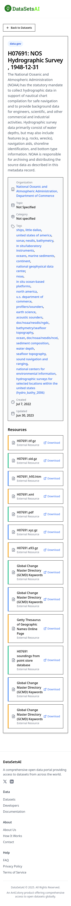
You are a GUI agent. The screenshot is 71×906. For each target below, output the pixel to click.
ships (20, 230)
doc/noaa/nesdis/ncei (42, 338)
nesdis (30, 240)
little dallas (33, 230)
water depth (25, 348)
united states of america (33, 235)
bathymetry (45, 240)
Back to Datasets (19, 27)
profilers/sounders (29, 307)
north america (26, 291)
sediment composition (32, 343)
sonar (20, 240)
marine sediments (41, 256)
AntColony (17, 892)
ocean (20, 338)
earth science (26, 312)
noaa (19, 276)
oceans (21, 256)
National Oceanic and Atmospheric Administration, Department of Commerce (37, 191)
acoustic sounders (29, 317)
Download (52, 442)
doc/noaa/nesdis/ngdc (32, 323)
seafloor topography (31, 354)
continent (23, 261)
